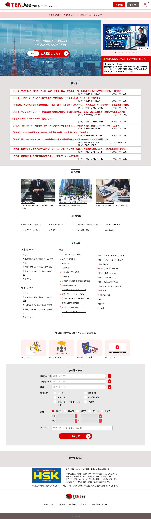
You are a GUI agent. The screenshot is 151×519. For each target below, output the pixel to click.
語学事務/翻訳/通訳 (69, 285)
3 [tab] (123, 52)
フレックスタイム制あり (30, 230)
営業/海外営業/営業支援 (70, 303)
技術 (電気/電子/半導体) (108, 269)
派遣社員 (59, 397)
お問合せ (63, 505)
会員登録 (119, 5)
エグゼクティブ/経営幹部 (71, 255)
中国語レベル (45, 382)
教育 (101, 299)
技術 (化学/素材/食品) (107, 277)
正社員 (58, 393)
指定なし (57, 411)
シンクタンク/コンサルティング (74, 312)
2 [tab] (119, 52)
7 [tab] (137, 52)
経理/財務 (65, 263)
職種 (42, 387)
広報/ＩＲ (65, 277)
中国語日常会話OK (56, 224)
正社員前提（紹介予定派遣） (88, 224)
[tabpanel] (126, 37)
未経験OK (53, 230)
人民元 (81, 411)
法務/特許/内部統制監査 (70, 272)
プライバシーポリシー (98, 505)
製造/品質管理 (104, 264)
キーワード (44, 428)
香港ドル (94, 411)
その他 (101, 308)
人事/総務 (65, 268)
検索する (81, 436)
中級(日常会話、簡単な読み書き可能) (38, 267)
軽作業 (101, 304)
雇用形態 (44, 393)
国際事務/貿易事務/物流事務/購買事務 (76, 281)
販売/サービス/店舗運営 (70, 307)
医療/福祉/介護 (104, 295)
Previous (102, 37)
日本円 (69, 411)
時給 (54, 421)
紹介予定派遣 (92, 397)
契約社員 (90, 393)
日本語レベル (45, 376)
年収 (54, 416)
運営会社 (73, 505)
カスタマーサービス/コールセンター (75, 298)
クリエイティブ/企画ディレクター (111, 255)
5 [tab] (130, 52)
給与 (42, 412)
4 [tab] (126, 52)
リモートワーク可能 (112, 224)
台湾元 (105, 411)
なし (26, 255)
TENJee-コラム (50, 505)
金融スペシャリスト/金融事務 (110, 286)
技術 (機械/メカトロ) (107, 273)
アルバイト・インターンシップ (67, 403)
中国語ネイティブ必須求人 (31, 224)
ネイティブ (29, 279)
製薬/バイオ (103, 291)
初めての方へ (50, 62)
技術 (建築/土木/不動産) (108, 282)
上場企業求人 (110, 230)
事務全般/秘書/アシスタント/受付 (74, 290)
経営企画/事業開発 (69, 259)
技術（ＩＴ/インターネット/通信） (112, 260)
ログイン (133, 5)
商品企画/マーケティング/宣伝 (73, 294)
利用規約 (83, 505)
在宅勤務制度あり (83, 230)
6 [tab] (133, 52)
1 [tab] (115, 52)
